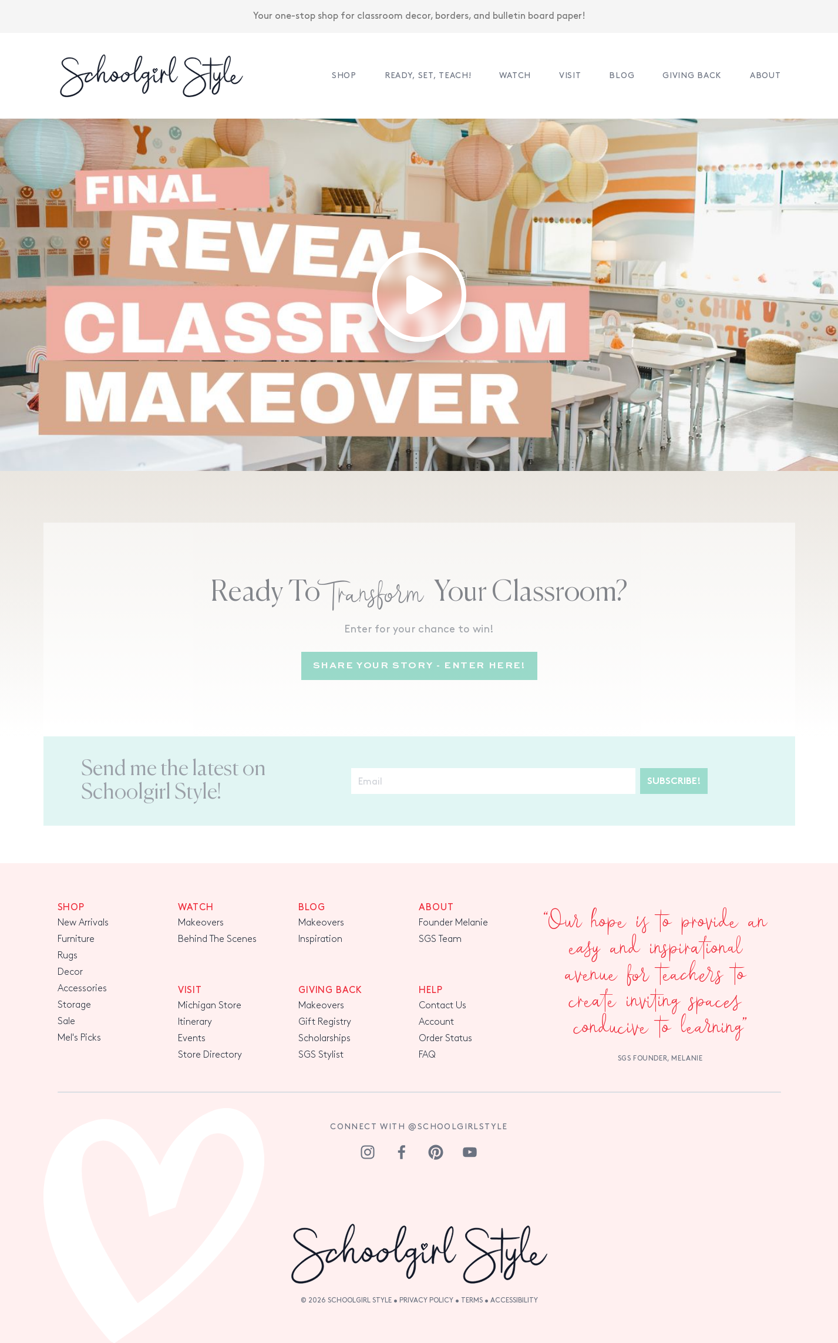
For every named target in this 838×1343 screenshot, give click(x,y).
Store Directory (210, 1055)
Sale (66, 1021)
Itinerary (195, 1022)
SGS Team (440, 939)
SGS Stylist (321, 1055)
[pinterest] (435, 1152)
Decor (70, 972)
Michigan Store (209, 1005)
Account (436, 1022)
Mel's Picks (79, 1038)
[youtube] (469, 1152)
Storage (74, 1005)
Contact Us (442, 1005)
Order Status (445, 1038)
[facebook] (401, 1152)
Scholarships (324, 1038)
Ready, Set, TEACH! (428, 75)
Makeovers (201, 922)
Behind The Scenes (217, 939)
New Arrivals (83, 922)
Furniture (76, 939)
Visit (570, 75)
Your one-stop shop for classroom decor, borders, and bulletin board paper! (419, 15)
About (765, 75)
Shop (344, 75)
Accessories (82, 988)
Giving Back (692, 75)
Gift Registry (324, 1022)
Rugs (68, 955)
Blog (621, 75)
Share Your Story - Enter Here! (419, 666)
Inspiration (320, 939)
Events (192, 1038)
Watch (515, 75)
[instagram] (367, 1152)
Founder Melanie (453, 922)
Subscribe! (674, 781)
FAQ (427, 1055)
